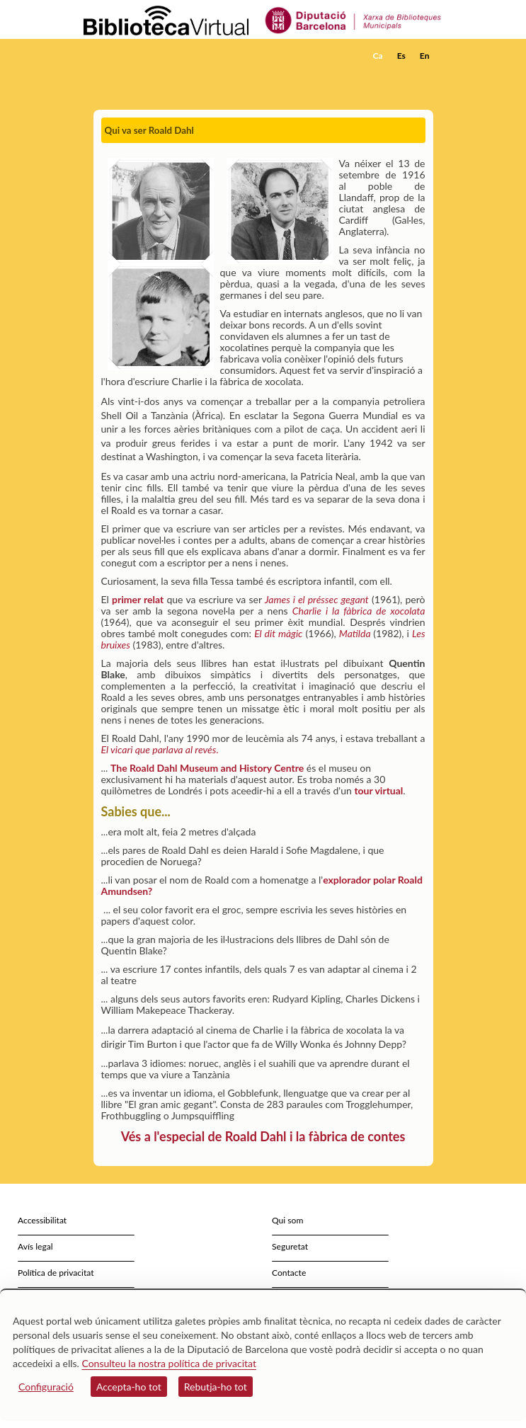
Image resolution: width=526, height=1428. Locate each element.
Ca (378, 55)
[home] (153, 56)
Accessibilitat (42, 1220)
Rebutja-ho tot (215, 1387)
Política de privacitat (56, 1272)
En (425, 55)
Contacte (289, 1272)
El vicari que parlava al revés (159, 749)
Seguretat (290, 1246)
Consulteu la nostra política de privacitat (168, 1363)
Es (401, 55)
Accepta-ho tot (128, 1387)
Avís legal (35, 1246)
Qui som (287, 1220)
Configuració (46, 1387)
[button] (424, 77)
